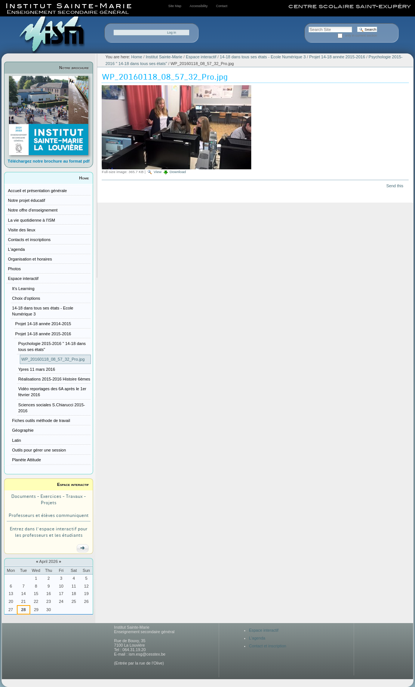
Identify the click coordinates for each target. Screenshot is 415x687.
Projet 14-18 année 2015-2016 (337, 57)
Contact (221, 6)
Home (84, 178)
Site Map (174, 6)
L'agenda (257, 638)
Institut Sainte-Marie (164, 57)
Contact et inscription (267, 646)
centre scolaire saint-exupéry (349, 6)
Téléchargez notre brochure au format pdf (49, 161)
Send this (394, 186)
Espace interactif (73, 484)
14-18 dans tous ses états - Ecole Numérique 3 (263, 57)
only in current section (361, 35)
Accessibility (199, 6)
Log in (171, 32)
